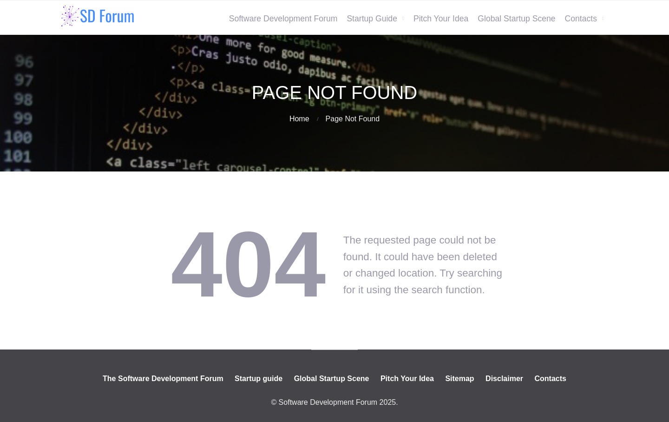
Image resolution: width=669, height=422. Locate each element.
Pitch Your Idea (440, 18)
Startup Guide (372, 18)
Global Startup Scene (516, 18)
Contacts (581, 18)
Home (299, 119)
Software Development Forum (283, 18)
